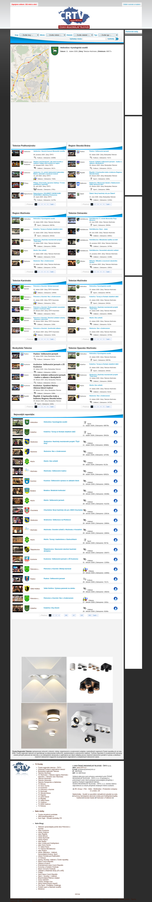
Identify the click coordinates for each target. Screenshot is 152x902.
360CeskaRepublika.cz (46, 816)
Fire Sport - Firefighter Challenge (49, 885)
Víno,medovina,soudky (36, 899)
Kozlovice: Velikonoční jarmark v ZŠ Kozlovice (61, 559)
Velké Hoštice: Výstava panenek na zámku (59, 588)
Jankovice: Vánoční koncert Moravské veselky (49, 151)
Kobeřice (33, 432)
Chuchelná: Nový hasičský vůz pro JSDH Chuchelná (63, 510)
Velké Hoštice (35, 589)
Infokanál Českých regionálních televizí (51, 769)
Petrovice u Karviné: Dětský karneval (46, 286)
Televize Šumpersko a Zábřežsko (49, 782)
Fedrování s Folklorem (104, 798)
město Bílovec (43, 836)
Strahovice (34, 442)
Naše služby (39, 811)
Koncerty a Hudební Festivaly (48, 867)
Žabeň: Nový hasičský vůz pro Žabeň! (102, 193)
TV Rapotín (42, 795)
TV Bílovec (42, 784)
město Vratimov (43, 832)
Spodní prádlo (124, 899)
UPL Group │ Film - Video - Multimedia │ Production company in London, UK (95, 790)
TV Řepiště (42, 799)
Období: (70, 35)
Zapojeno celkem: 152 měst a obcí (24, 4)
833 (90, 615)
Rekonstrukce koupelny (40, 901)
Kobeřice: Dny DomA (51, 608)
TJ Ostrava (42, 806)
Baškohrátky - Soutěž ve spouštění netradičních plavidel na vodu (95, 794)
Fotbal (40, 872)
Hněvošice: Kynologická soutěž (44, 218)
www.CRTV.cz (81, 768)
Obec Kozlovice (43, 830)
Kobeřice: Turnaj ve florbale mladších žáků (48, 229)
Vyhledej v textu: (76, 39)
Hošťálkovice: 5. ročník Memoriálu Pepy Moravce (103, 219)
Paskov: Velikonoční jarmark (99, 151)
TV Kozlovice (42, 788)
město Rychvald (43, 838)
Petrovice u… (35, 569)
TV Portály (39, 764)
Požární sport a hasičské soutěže (49, 887)
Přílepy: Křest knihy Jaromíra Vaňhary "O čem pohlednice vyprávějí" (49, 183)
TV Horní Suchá (43, 786)
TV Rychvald (42, 791)
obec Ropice (42, 851)
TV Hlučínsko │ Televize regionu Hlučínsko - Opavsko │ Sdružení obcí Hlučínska (53, 776)
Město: (42, 35)
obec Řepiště (42, 834)
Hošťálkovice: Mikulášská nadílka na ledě (103, 239)
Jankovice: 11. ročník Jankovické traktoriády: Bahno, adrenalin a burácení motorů (48, 173)
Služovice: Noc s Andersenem (43, 261)
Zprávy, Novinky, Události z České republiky (53, 860)
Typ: (95, 35)
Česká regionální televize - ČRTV (49, 768)
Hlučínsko (33, 471)
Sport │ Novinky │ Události (47, 876)
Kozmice (33, 481)
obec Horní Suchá (44, 845)
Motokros (41, 889)
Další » (52, 204)
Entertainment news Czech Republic (50, 865)
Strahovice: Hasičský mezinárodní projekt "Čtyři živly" (47, 240)
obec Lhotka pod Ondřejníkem (48, 843)
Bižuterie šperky (24, 901)
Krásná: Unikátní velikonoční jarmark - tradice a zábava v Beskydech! (105, 162)
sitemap (77, 894)
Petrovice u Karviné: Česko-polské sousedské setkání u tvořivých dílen (49, 307)
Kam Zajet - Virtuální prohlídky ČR (50, 818)
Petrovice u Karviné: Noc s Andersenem (47, 296)
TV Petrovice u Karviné (46, 789)
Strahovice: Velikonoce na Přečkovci (57, 520)
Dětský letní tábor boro (18, 899)
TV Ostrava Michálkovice (46, 849)
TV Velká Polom (43, 800)
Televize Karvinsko (44, 778)
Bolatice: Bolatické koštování (55, 490)
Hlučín (32, 461)
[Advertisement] (67, 122)
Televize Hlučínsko (44, 773)
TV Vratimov (42, 802)
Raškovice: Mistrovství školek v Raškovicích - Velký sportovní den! (105, 183)
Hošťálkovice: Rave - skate (98, 229)
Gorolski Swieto (89, 798)
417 (74, 615)
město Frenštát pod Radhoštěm (49, 856)
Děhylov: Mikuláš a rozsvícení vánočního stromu (103, 261)
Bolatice (33, 491)
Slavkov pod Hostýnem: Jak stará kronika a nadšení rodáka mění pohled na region (48, 162)
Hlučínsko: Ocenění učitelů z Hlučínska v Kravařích (63, 530)
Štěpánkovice (35, 549)
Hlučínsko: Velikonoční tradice (55, 471)
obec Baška (42, 841)
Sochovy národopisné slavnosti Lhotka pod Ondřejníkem (93, 796)
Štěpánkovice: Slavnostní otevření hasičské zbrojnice (60, 550)
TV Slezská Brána (44, 793)
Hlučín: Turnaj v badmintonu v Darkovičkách (60, 539)
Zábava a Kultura (44, 863)
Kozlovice (33, 559)
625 (82, 615)
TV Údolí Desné (43, 797)
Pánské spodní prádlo (110, 899)
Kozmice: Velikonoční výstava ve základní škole (61, 481)
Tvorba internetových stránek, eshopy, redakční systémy (64, 899)
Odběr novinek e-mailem (131, 4)
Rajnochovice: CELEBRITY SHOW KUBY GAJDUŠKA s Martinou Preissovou (47, 194)
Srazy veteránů (43, 880)
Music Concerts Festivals (46, 869)
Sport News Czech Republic (48, 874)
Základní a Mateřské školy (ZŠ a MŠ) (51, 871)
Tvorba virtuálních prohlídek (47, 814)
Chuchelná (34, 510)
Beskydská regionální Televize (48, 771)
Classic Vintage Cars (45, 882)
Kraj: (16, 35)
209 (66, 615)
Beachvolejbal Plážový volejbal (49, 878)
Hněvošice (34, 422)
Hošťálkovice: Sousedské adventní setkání (104, 250)
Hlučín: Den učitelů (39, 250)
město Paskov (43, 840)
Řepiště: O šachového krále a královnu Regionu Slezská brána (105, 173)
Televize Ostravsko (44, 780)
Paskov (32, 579)
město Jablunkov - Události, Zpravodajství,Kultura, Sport (48, 853)
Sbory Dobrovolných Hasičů (47, 883)
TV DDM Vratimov (44, 804)
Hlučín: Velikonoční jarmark (54, 500)
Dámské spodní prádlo (94, 899)
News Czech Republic (45, 861)
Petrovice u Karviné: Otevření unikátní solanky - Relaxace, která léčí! (49, 318)
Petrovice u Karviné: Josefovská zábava (47, 328)
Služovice (33, 452)
